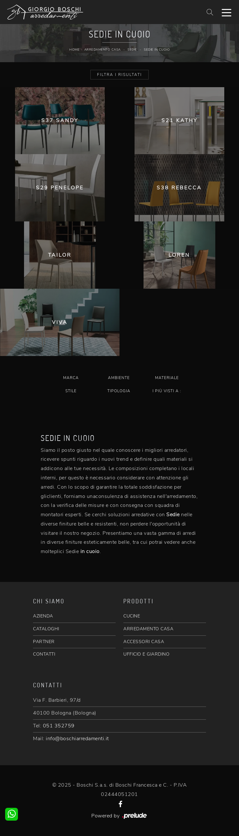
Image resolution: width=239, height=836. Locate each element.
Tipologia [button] (118, 390)
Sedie (132, 49)
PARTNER (44, 642)
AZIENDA (43, 616)
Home (74, 49)
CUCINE (131, 616)
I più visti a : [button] (166, 390)
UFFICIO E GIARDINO (146, 654)
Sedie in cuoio (157, 49)
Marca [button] (71, 377)
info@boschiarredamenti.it (77, 738)
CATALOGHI (46, 629)
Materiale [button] (167, 377)
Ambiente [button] (119, 377)
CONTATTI (44, 654)
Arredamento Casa (102, 49)
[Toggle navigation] (226, 12)
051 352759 (59, 725)
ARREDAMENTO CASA (148, 629)
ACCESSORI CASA (143, 642)
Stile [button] (71, 390)
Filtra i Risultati (119, 74)
